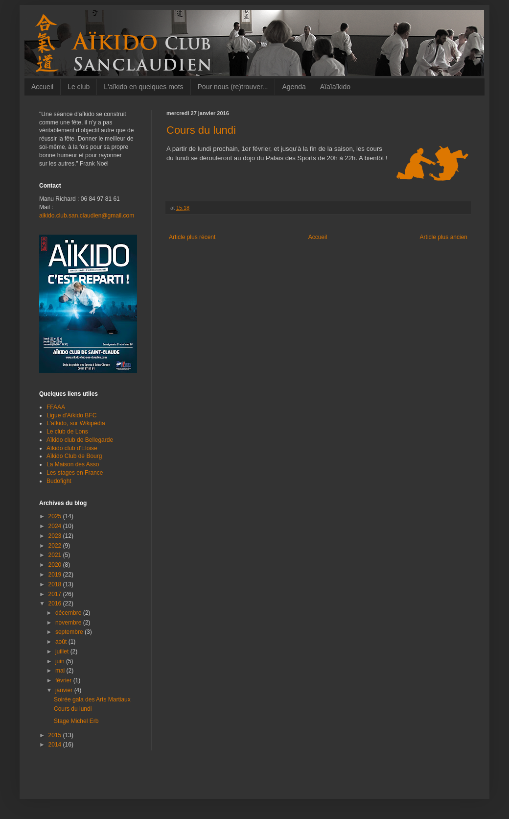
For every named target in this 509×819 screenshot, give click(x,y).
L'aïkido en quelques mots (143, 87)
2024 (55, 526)
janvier (64, 690)
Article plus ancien (443, 237)
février (64, 680)
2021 (55, 555)
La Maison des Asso (72, 464)
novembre (69, 622)
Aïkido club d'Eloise (71, 448)
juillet (62, 651)
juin (60, 661)
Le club (79, 87)
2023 (55, 535)
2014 (55, 744)
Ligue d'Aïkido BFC (71, 415)
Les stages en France (74, 472)
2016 (55, 603)
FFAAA (55, 407)
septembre (70, 631)
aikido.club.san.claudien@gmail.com (86, 215)
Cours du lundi (73, 708)
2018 (55, 584)
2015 (55, 735)
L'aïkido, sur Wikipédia (75, 423)
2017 (55, 594)
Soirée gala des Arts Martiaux (92, 699)
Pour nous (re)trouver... (233, 87)
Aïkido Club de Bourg (74, 456)
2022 (55, 545)
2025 (55, 516)
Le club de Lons (67, 431)
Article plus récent (192, 237)
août (62, 641)
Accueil (42, 87)
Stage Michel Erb (76, 721)
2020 (55, 564)
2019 (55, 574)
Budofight (58, 481)
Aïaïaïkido (335, 87)
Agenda (293, 87)
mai (61, 670)
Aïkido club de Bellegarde (79, 439)
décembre (69, 612)
